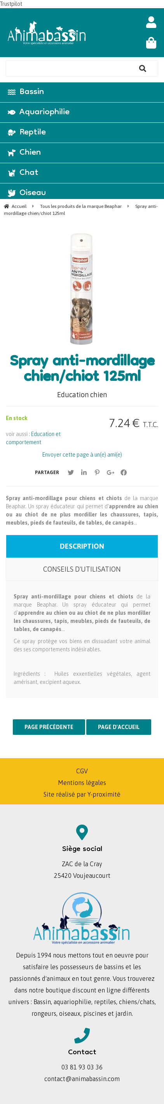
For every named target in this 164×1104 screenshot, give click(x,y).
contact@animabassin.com (82, 1078)
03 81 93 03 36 (82, 1067)
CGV (82, 770)
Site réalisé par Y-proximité (82, 794)
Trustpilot (11, 4)
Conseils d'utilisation (82, 569)
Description (82, 546)
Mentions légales (82, 782)
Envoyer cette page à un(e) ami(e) (82, 455)
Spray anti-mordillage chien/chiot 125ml (82, 370)
